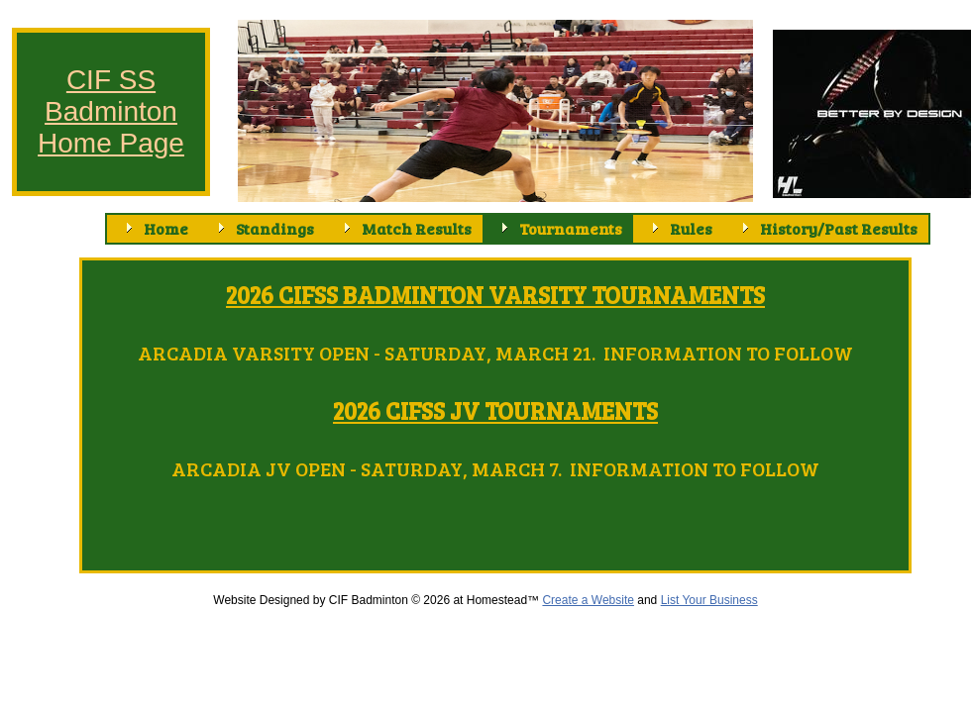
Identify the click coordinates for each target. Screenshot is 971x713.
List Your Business (709, 600)
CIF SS (111, 79)
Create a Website (588, 600)
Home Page (111, 143)
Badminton (111, 111)
